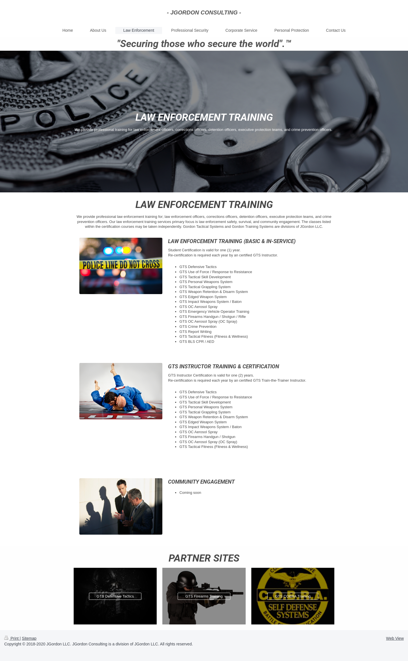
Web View (395, 638)
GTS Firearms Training (203, 596)
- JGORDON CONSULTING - (204, 12)
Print (12, 638)
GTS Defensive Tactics (115, 596)
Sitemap (29, 638)
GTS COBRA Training (293, 596)
